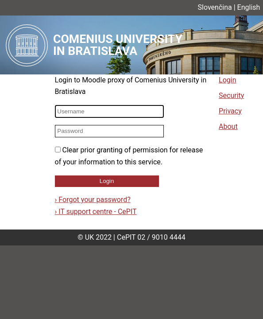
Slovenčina (215, 7)
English (248, 7)
